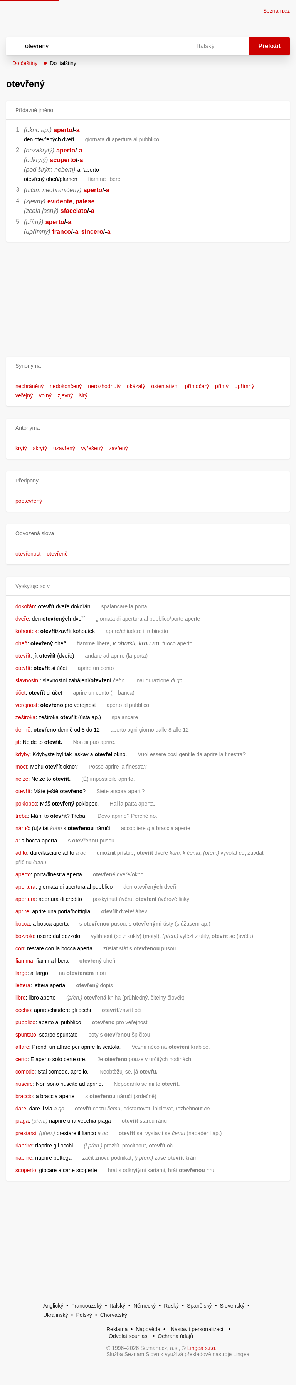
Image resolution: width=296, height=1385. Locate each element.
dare (20, 1108)
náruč (22, 828)
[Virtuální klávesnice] (161, 46)
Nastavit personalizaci (197, 1329)
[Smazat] (144, 46)
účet (20, 693)
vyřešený (92, 448)
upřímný (244, 386)
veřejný (24, 395)
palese (85, 201)
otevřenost (27, 554)
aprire (22, 911)
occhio (23, 1010)
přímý (222, 386)
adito (21, 853)
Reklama (117, 1329)
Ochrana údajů (175, 1336)
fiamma (24, 961)
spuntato (25, 1035)
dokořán (25, 606)
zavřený (118, 448)
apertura (25, 887)
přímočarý (197, 386)
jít (17, 742)
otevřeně (57, 554)
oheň (21, 643)
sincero (92, 231)
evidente (59, 201)
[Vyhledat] (80, 46)
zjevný (65, 395)
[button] (148, 366)
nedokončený (66, 386)
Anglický (53, 1306)
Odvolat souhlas (128, 1336)
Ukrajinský (55, 1315)
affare (22, 1047)
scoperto (63, 160)
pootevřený (28, 501)
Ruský (171, 1306)
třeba (21, 816)
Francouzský (86, 1306)
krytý (21, 448)
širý (83, 395)
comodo (25, 1071)
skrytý (40, 448)
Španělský (199, 1306)
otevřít (22, 656)
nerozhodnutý (104, 386)
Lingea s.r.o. (202, 1348)
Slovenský (232, 1306)
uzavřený (64, 448)
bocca (22, 924)
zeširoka (25, 717)
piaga (22, 1121)
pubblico (25, 1022)
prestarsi (25, 1133)
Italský (117, 1306)
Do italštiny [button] (63, 63)
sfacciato (74, 211)
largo (21, 973)
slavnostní (27, 680)
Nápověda (148, 1329)
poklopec (26, 804)
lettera (22, 985)
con (19, 948)
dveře (22, 619)
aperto (63, 130)
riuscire (24, 1084)
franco (61, 231)
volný (45, 395)
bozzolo (24, 936)
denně (22, 730)
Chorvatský (113, 1315)
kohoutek (26, 631)
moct (21, 767)
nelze (21, 779)
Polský (84, 1315)
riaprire (23, 1145)
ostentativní (165, 386)
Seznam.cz (276, 11)
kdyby (22, 754)
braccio (24, 1096)
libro (20, 998)
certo (21, 1059)
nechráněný (29, 386)
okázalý (136, 386)
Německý (144, 1306)
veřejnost (26, 705)
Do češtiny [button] (24, 63)
